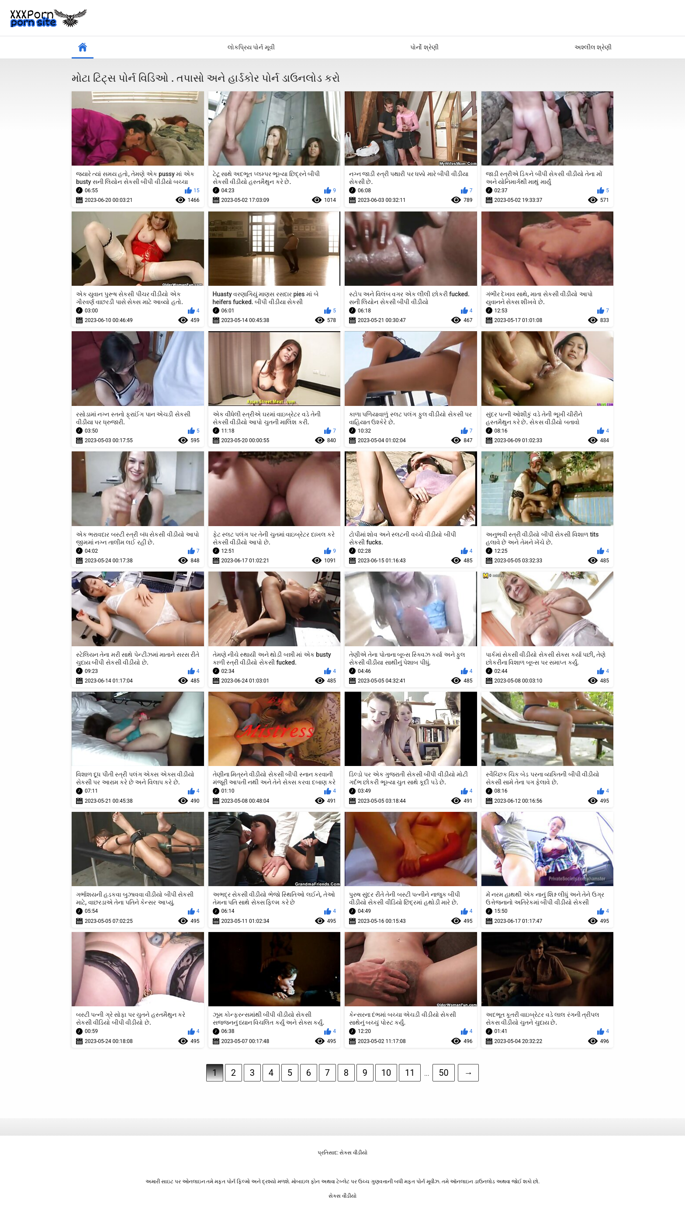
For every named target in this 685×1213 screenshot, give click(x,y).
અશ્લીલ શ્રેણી (593, 47)
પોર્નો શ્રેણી (424, 47)
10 (386, 1072)
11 (410, 1072)
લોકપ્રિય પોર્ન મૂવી (251, 47)
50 (443, 1072)
